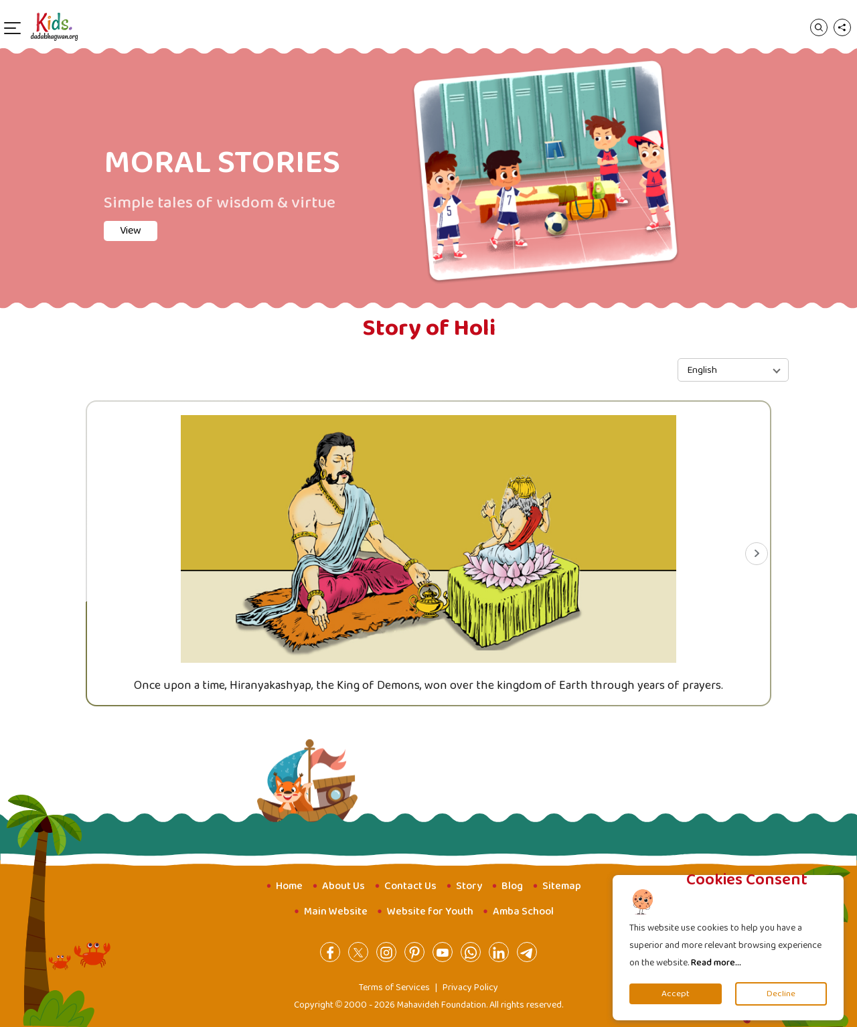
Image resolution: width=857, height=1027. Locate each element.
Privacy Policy (470, 987)
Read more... (716, 962)
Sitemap (561, 886)
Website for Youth (430, 911)
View (130, 230)
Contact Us (410, 886)
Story (469, 886)
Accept (675, 994)
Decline (781, 994)
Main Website (336, 911)
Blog (512, 886)
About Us (343, 886)
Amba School (523, 911)
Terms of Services (394, 987)
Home (289, 886)
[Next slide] (756, 553)
